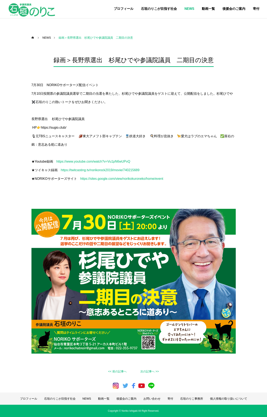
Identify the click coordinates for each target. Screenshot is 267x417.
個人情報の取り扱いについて (228, 398)
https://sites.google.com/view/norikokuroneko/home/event (121, 178)
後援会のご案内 (233, 8)
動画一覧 (208, 8)
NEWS (189, 8)
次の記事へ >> (149, 371)
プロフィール (123, 8)
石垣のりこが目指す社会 (159, 8)
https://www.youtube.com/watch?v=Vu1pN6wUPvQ (93, 161)
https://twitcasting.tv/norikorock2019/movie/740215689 (100, 170)
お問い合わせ (152, 398)
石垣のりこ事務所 (191, 398)
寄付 (256, 8)
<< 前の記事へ (117, 371)
